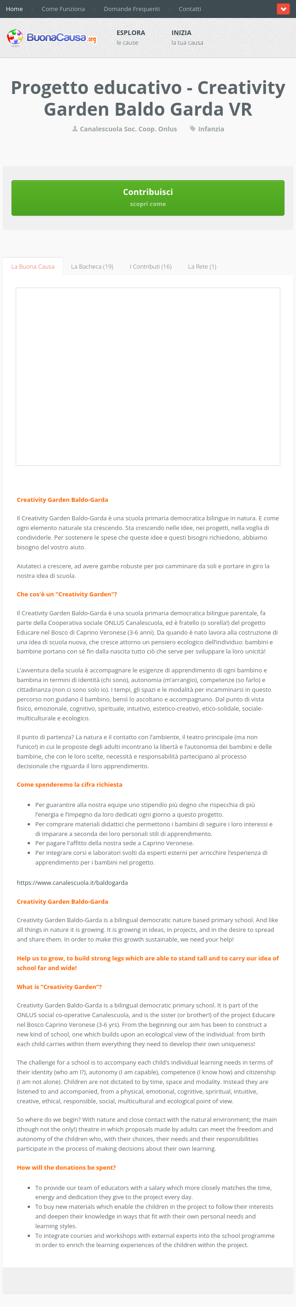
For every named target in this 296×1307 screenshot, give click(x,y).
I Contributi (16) (151, 266)
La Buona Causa (32, 266)
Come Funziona (63, 9)
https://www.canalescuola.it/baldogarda (72, 882)
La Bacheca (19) (92, 266)
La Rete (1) (202, 266)
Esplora (131, 32)
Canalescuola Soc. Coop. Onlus (124, 128)
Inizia (181, 32)
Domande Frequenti (132, 9)
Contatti (190, 9)
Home (14, 9)
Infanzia (206, 128)
